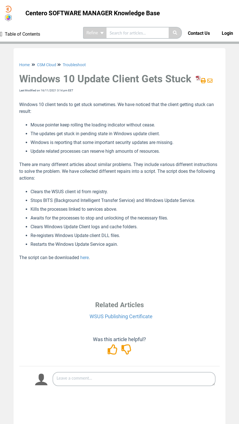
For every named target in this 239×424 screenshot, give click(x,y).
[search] (138, 33)
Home (24, 65)
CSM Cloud (46, 65)
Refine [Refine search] (95, 32)
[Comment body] (134, 379)
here (84, 257)
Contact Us (199, 33)
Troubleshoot (74, 65)
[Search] (175, 33)
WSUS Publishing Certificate (121, 316)
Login (227, 33)
